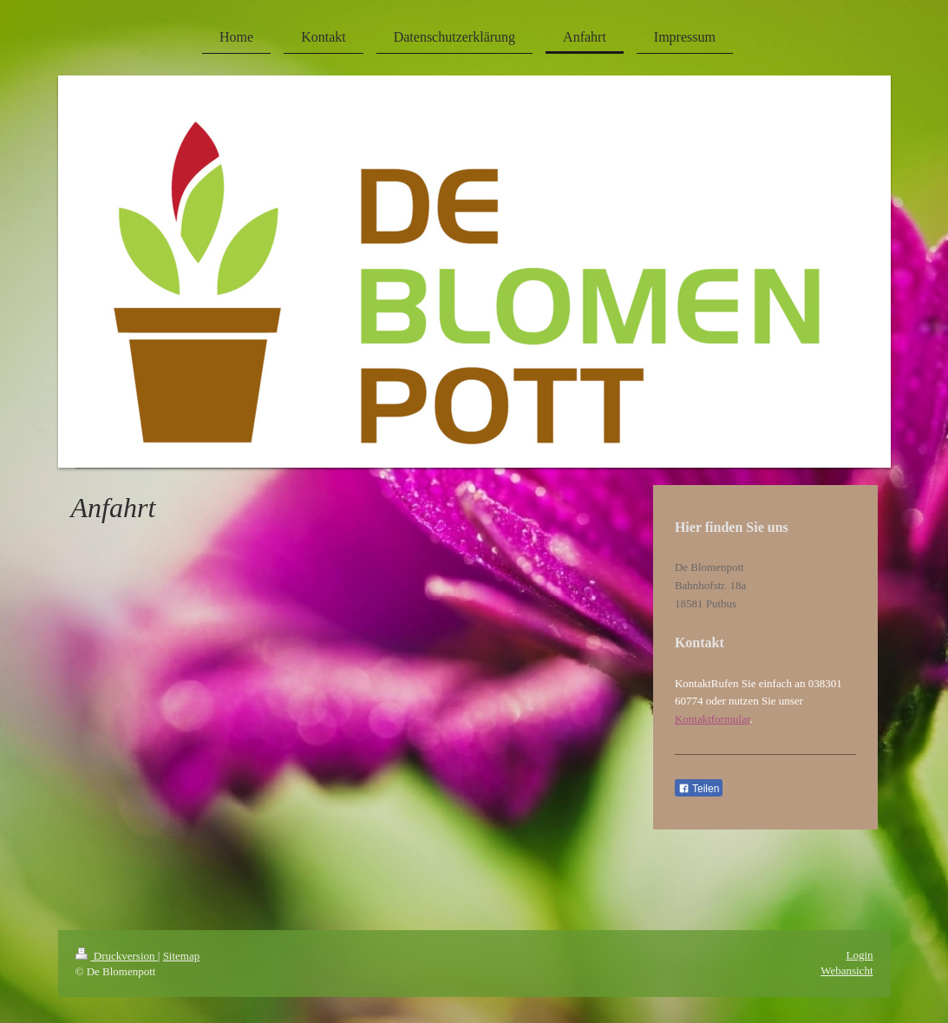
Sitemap (181, 955)
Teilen (698, 789)
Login (859, 954)
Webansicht (847, 970)
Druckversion (116, 955)
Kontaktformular (712, 718)
